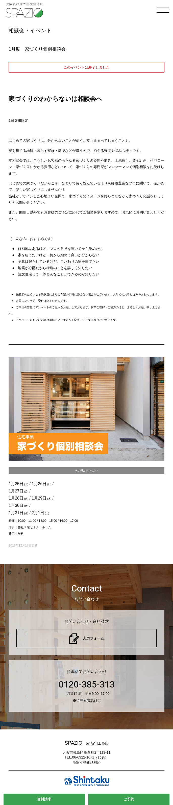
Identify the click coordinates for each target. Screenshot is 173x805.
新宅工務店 (99, 743)
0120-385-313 (87, 684)
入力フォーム (93, 638)
